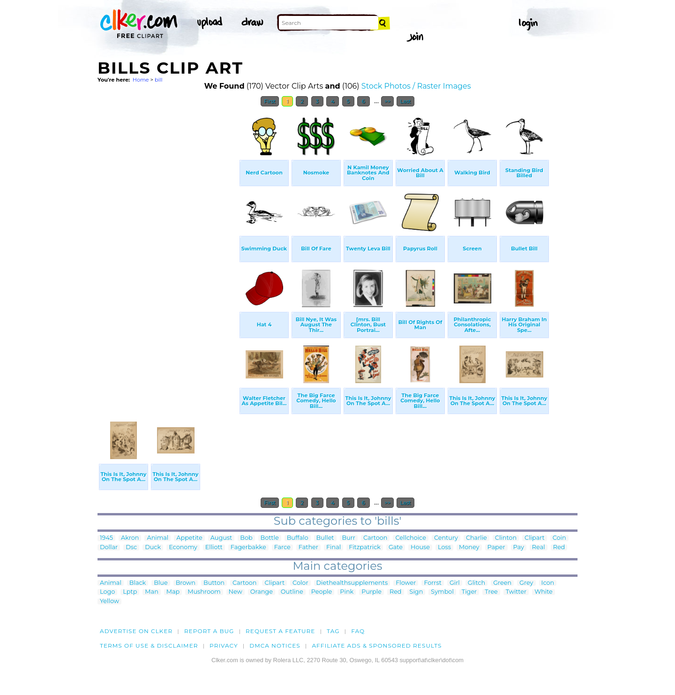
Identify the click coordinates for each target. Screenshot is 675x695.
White (543, 592)
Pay (518, 547)
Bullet (325, 538)
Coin (559, 538)
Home (141, 79)
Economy (183, 547)
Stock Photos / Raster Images (416, 86)
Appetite (189, 538)
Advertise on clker (136, 631)
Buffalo (297, 538)
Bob (246, 538)
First (270, 101)
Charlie (476, 538)
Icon (548, 583)
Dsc (131, 547)
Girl (455, 583)
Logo (107, 592)
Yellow (109, 601)
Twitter (516, 592)
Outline (292, 592)
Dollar (109, 547)
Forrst (432, 583)
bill (159, 79)
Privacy (224, 645)
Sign (416, 592)
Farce (282, 547)
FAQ (358, 631)
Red (559, 547)
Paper (496, 547)
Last (405, 101)
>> (387, 101)
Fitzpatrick (365, 547)
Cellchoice (410, 538)
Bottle (270, 538)
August (221, 538)
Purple (371, 592)
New (235, 592)
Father (308, 547)
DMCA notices (274, 645)
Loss (444, 547)
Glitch (476, 583)
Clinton (506, 538)
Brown (185, 583)
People (321, 592)
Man (151, 592)
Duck (153, 547)
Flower (406, 583)
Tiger (469, 592)
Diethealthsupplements (352, 583)
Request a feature (280, 631)
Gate (396, 547)
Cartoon (375, 538)
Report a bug (209, 631)
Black (137, 583)
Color (300, 583)
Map (173, 592)
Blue (160, 583)
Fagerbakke (248, 547)
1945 (106, 538)
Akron (130, 538)
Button (214, 583)
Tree (491, 592)
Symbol (442, 592)
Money (469, 547)
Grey (526, 583)
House (420, 547)
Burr (348, 538)
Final (333, 547)
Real (538, 547)
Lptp (130, 592)
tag (333, 631)
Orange (261, 592)
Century (446, 538)
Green (502, 583)
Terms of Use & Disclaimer (149, 645)
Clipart (535, 538)
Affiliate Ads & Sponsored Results (377, 645)
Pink (346, 592)
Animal (157, 538)
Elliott (214, 547)
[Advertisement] (168, 252)
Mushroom (204, 592)
